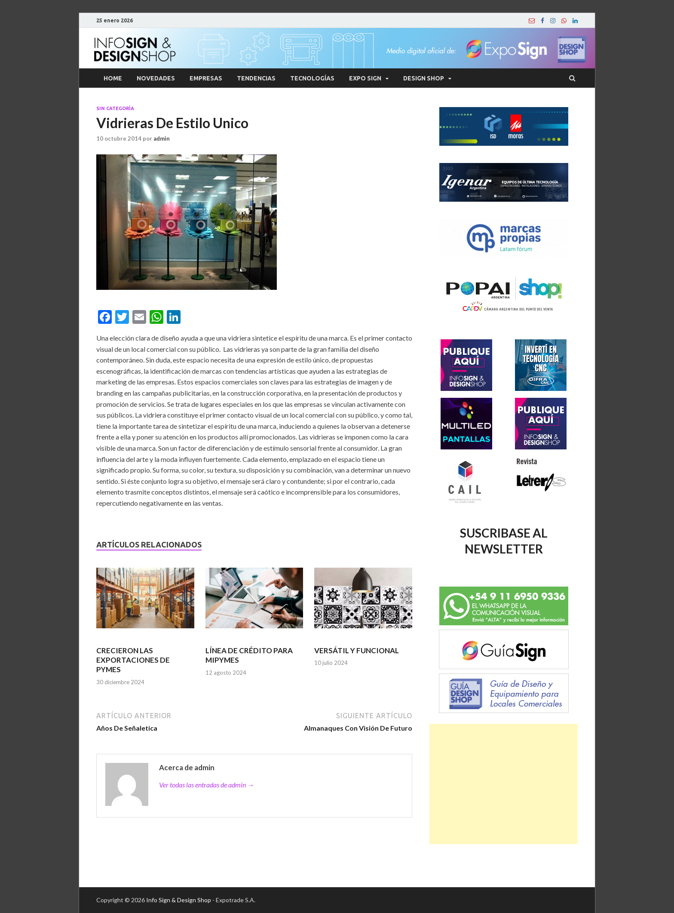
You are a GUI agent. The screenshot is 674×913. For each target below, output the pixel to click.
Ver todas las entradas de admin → (206, 785)
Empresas (206, 78)
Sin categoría (115, 108)
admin (161, 138)
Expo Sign (365, 78)
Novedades (156, 78)
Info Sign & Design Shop (178, 900)
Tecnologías (312, 78)
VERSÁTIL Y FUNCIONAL (356, 650)
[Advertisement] (503, 784)
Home (113, 78)
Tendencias (256, 78)
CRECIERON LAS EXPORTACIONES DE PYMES (133, 660)
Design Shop (423, 78)
